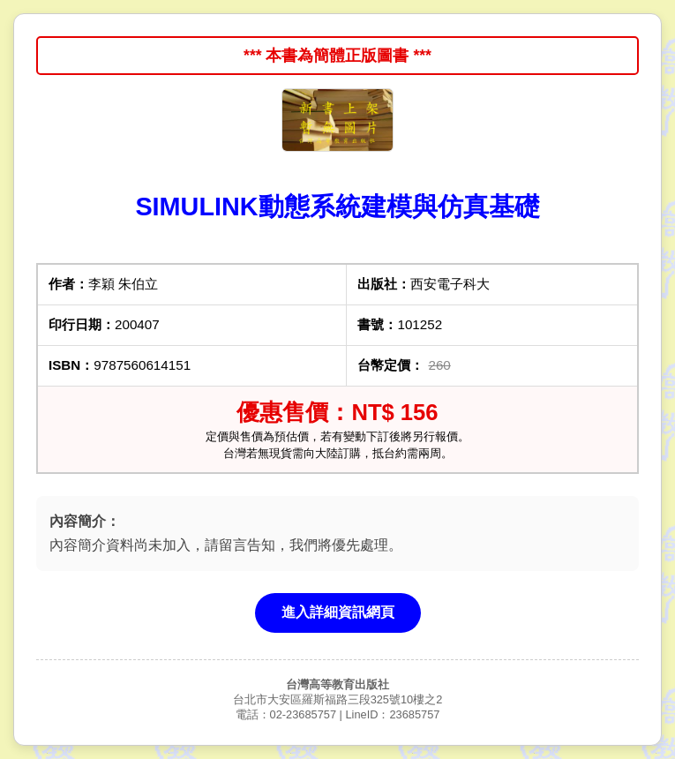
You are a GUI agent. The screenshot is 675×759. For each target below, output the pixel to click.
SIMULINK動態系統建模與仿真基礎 (337, 206)
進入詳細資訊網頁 (337, 612)
